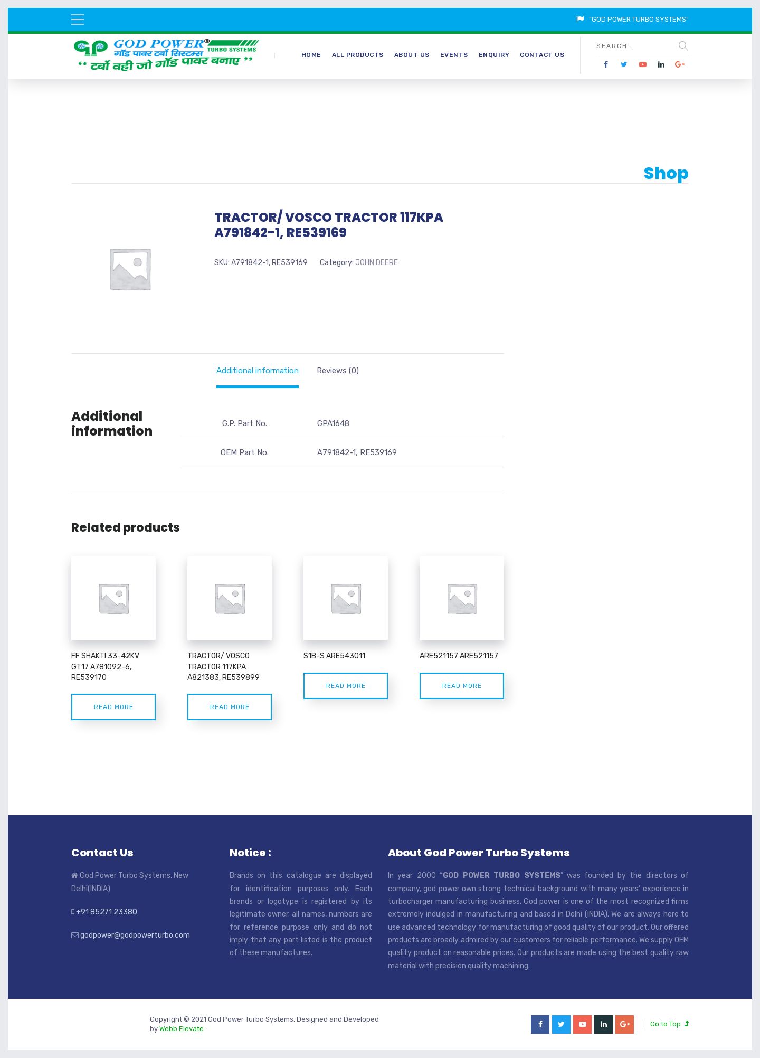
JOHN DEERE (376, 262)
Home (311, 55)
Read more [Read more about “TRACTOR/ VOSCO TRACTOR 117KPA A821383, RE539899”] (230, 707)
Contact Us (542, 55)
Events (454, 55)
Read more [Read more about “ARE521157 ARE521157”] (462, 685)
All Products (358, 55)
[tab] (257, 371)
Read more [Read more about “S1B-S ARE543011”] (346, 685)
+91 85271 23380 (106, 912)
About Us (412, 55)
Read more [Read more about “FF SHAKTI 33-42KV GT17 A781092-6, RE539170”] (114, 707)
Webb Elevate (181, 1029)
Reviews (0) (338, 370)
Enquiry (494, 55)
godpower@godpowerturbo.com (135, 935)
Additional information (257, 370)
